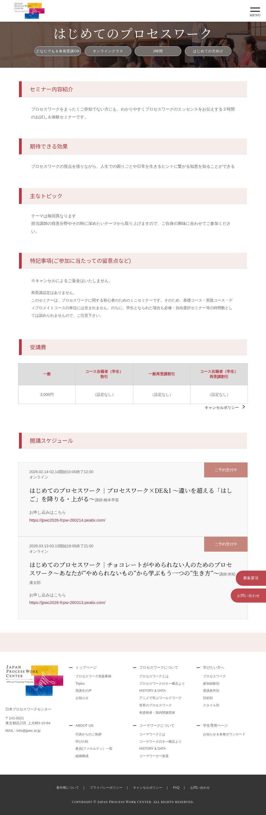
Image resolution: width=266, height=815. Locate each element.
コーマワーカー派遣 (154, 756)
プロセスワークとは (154, 676)
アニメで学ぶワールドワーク (160, 698)
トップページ (86, 667)
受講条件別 (211, 691)
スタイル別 (211, 705)
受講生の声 (83, 691)
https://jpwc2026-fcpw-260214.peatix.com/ (67, 520)
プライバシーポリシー (106, 788)
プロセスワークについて (158, 667)
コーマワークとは (152, 734)
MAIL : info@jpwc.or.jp (22, 731)
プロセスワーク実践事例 (93, 676)
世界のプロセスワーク (155, 705)
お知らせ (81, 698)
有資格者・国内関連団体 (157, 712)
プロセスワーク (214, 676)
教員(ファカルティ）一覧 (93, 749)
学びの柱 (81, 741)
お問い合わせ (248, 594)
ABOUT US (84, 725)
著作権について (67, 788)
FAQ (176, 788)
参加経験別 (211, 683)
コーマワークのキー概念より (160, 741)
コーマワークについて (157, 725)
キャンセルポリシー (222, 407)
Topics (80, 683)
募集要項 (248, 577)
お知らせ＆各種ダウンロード (224, 734)
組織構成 (81, 756)
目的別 (208, 698)
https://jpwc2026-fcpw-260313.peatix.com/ (67, 602)
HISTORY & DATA (152, 691)
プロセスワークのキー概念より (162, 683)
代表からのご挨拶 (88, 734)
